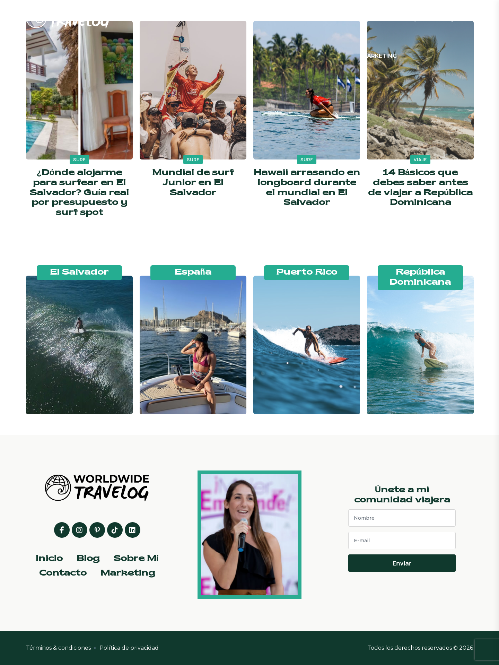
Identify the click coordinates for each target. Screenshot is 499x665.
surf (79, 159)
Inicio (211, 18)
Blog (256, 18)
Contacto (366, 18)
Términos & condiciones (58, 648)
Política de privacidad (129, 648)
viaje (420, 159)
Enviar (402, 563)
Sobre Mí (306, 18)
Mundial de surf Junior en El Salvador (193, 183)
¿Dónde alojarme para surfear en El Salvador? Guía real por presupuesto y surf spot (79, 193)
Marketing (379, 56)
